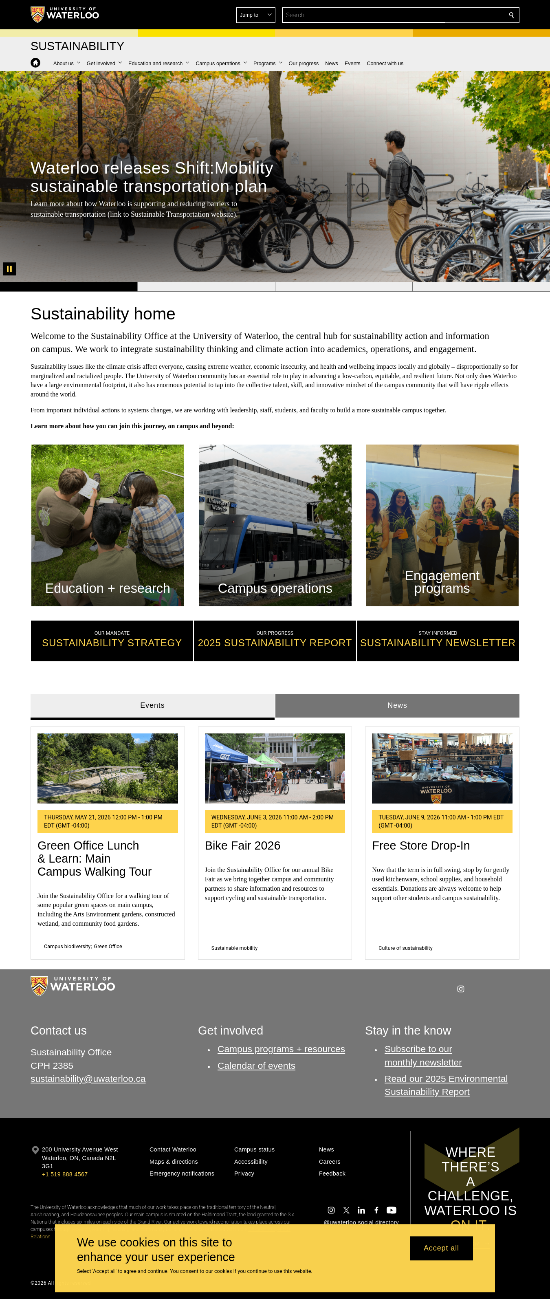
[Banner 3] (344, 287)
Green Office (108, 946)
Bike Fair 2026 (243, 845)
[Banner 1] (68, 287)
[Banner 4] (481, 287)
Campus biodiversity (67, 946)
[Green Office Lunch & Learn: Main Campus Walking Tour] (107, 768)
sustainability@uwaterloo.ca (88, 1078)
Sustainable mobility (234, 948)
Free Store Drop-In (421, 845)
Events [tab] (152, 705)
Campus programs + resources (281, 1049)
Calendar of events (256, 1065)
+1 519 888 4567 (65, 1174)
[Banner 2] (206, 287)
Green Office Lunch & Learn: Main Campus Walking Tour (94, 858)
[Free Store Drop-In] (442, 768)
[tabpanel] (275, 840)
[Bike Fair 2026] (275, 768)
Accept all (441, 1248)
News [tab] (397, 705)
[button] (452, 15)
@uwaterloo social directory (361, 1222)
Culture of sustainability (405, 948)
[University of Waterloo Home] (65, 15)
